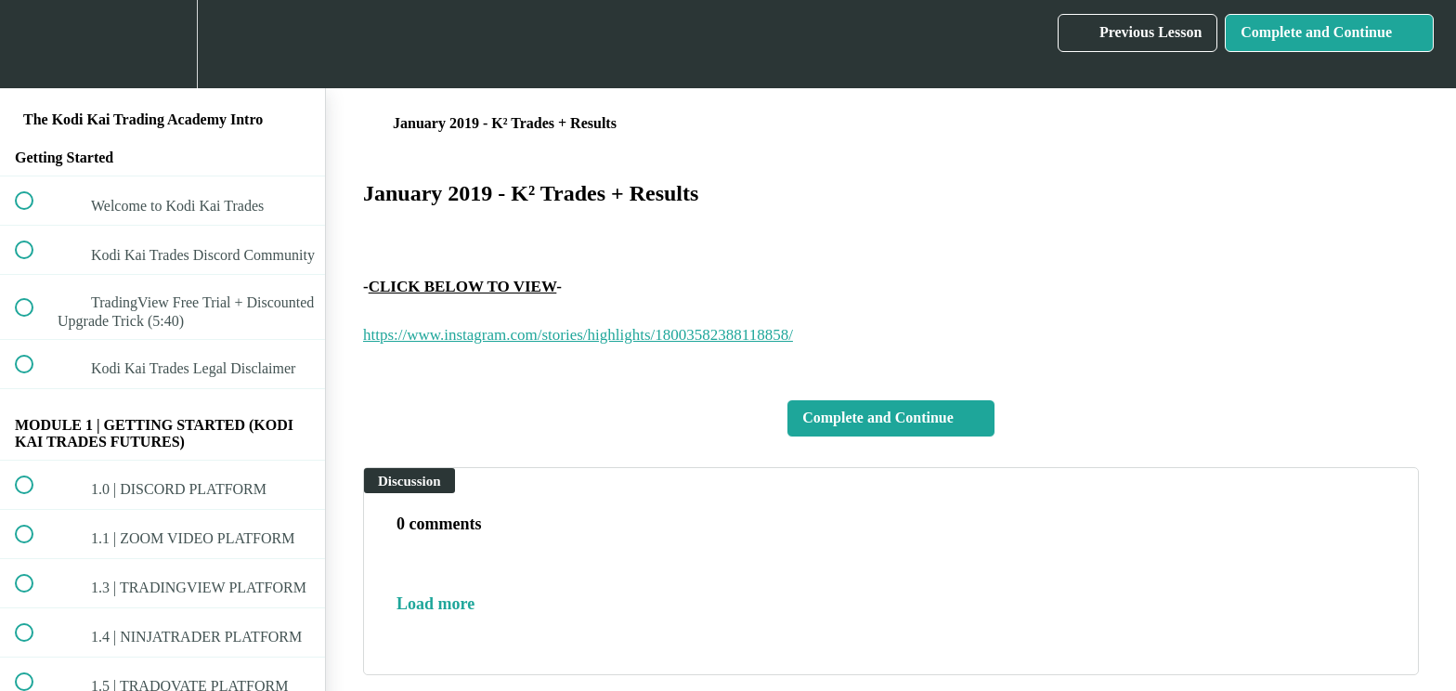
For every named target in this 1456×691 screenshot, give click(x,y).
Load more (435, 603)
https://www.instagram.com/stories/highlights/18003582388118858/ (578, 335)
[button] (34, 44)
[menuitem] (162, 44)
